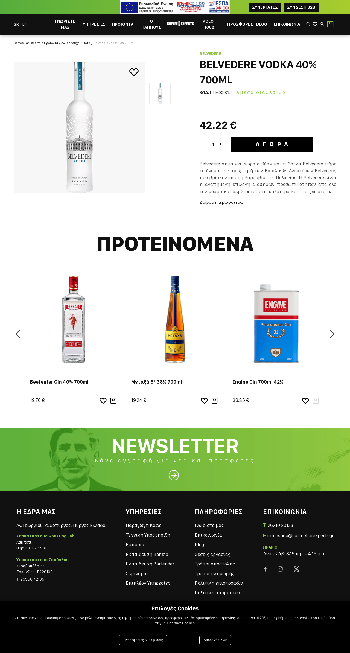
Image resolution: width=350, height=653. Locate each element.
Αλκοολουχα (70, 43)
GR (17, 24)
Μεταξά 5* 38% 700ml (156, 382)
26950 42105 (32, 579)
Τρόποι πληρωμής (214, 573)
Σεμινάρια (137, 573)
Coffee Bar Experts (27, 43)
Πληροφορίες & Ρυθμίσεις (143, 640)
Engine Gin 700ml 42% (258, 382)
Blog (199, 544)
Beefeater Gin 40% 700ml (59, 382)
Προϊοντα (51, 43)
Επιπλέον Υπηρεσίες (148, 583)
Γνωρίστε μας (209, 525)
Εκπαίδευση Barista (147, 554)
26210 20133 (280, 525)
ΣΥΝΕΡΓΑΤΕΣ (265, 7)
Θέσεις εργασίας (213, 554)
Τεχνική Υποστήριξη (148, 535)
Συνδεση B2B (301, 7)
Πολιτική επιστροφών (219, 583)
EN (24, 24)
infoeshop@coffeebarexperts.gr (300, 535)
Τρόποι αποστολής (215, 564)
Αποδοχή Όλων (215, 640)
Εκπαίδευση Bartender (150, 564)
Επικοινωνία (208, 535)
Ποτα (86, 43)
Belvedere (210, 53)
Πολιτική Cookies (181, 623)
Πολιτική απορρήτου (217, 592)
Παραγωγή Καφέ (144, 525)
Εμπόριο (135, 544)
